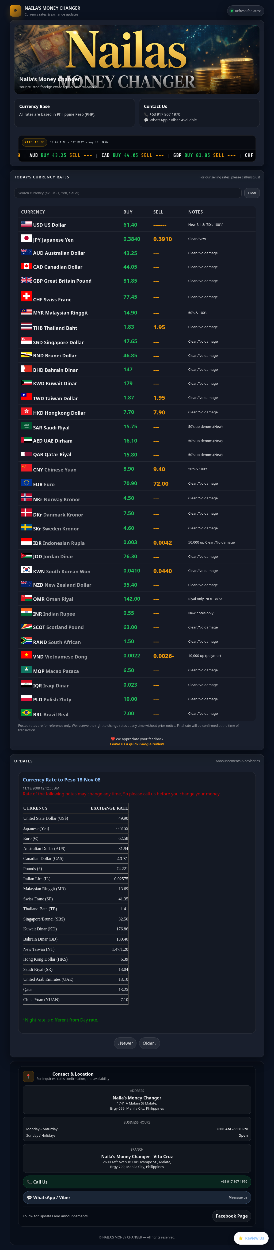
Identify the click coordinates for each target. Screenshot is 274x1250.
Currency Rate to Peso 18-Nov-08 (62, 779)
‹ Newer (125, 1043)
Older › (149, 1043)
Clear (252, 193)
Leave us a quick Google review (137, 744)
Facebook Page (232, 1216)
